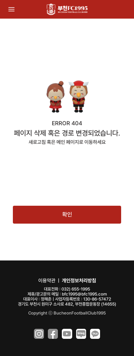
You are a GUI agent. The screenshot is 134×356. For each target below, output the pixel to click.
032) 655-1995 (75, 289)
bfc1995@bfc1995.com (84, 294)
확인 (67, 214)
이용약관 (46, 280)
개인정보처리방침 (79, 280)
